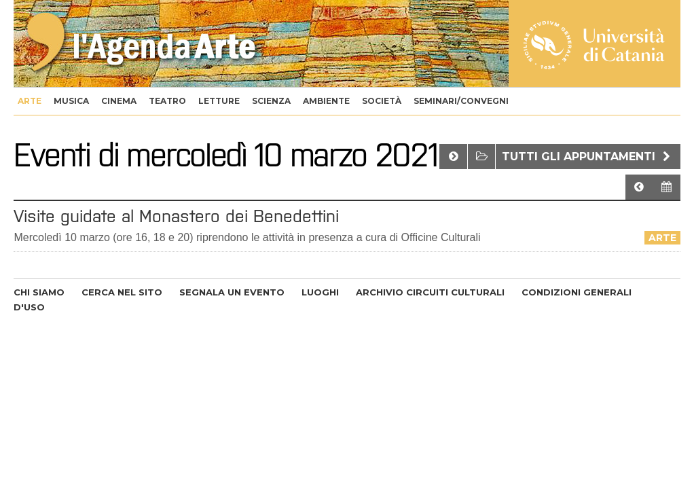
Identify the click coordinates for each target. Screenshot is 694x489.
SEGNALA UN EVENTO (232, 292)
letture (219, 101)
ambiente (326, 101)
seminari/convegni (461, 101)
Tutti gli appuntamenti (588, 156)
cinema (118, 101)
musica (71, 101)
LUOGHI (320, 292)
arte (29, 101)
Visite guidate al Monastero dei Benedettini (176, 216)
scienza (271, 101)
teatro (167, 101)
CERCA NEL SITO (121, 292)
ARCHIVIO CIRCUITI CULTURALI (430, 292)
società (381, 101)
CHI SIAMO (39, 292)
